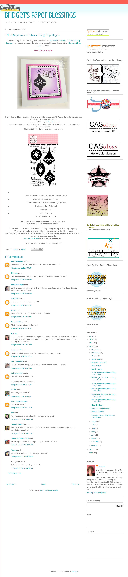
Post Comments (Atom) (49, 490)
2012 (91, 449)
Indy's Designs (17, 361)
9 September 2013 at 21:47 (21, 385)
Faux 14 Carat (96, 369)
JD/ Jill (13, 390)
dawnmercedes (17, 261)
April (93, 435)
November (95, 353)
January (94, 445)
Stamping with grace (19, 401)
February (95, 442)
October (94, 356)
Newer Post (11, 484)
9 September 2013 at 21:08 (21, 368)
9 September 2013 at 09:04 (21, 268)
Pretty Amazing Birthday (100, 408)
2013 (91, 346)
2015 (91, 339)
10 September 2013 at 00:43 (22, 419)
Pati (12, 413)
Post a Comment (14, 473)
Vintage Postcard (52, 122)
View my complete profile (96, 493)
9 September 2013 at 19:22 (21, 356)
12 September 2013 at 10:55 (22, 457)
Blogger (75, 572)
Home (43, 484)
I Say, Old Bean (97, 405)
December (95, 349)
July (93, 425)
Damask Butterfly (97, 412)
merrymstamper (17, 285)
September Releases (58, 41)
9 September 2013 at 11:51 (21, 305)
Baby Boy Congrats (98, 362)
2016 (91, 336)
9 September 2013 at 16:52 (21, 328)
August (94, 422)
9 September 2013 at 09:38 (21, 280)
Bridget (102, 466)
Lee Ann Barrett (17, 424)
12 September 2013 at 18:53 (22, 468)
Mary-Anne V (16, 350)
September (95, 359)
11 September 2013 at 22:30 (22, 445)
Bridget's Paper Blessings (40, 15)
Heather (14, 333)
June (93, 428)
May (93, 432)
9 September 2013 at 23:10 (21, 408)
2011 (91, 453)
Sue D (13, 310)
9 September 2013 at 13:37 (21, 317)
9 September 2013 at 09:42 (21, 294)
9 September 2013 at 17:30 (21, 345)
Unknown (15, 299)
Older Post (76, 484)
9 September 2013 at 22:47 (21, 396)
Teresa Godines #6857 (20, 438)
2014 (91, 343)
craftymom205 (16, 373)
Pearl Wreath (96, 366)
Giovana (14, 273)
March (94, 438)
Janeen (14, 450)
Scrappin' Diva (17, 322)
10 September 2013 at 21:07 (22, 433)
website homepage (31, 238)
